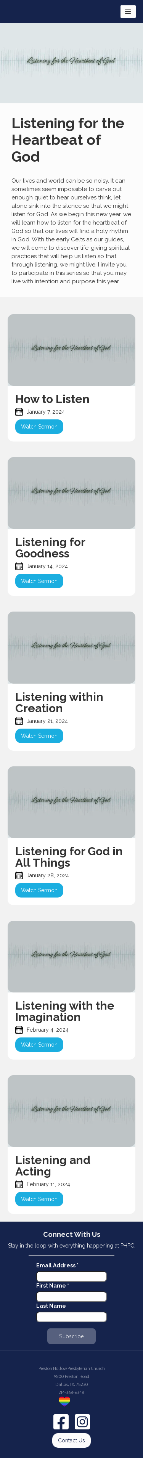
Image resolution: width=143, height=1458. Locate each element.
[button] (128, 11)
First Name (52, 1286)
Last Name (51, 1306)
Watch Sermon (39, 427)
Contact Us (71, 1440)
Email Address (57, 1265)
